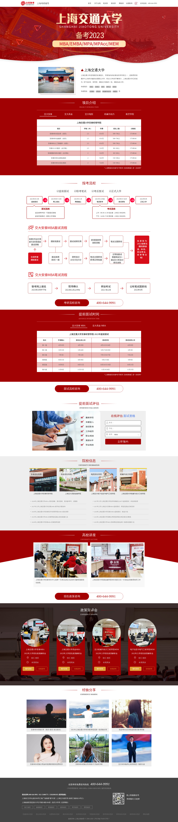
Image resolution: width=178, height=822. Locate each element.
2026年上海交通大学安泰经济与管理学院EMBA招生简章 (50, 512)
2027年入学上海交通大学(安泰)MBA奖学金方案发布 (49, 506)
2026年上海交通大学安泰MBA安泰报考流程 (46, 522)
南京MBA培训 (68, 814)
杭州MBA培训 (81, 814)
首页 (89, 3)
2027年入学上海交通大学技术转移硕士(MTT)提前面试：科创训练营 (116, 501)
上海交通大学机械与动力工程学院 (133, 494)
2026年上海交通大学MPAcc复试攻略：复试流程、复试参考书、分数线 (54, 501)
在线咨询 (41, 669)
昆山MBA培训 (41, 814)
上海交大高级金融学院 (73, 494)
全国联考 (129, 3)
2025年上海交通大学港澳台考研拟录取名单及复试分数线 (112, 517)
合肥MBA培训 (54, 814)
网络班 (121, 3)
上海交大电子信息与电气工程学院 (103, 494)
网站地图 (146, 814)
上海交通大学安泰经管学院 (43, 494)
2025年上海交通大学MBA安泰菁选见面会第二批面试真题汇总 (114, 522)
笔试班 (105, 3)
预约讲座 (28, 669)
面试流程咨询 (72, 388)
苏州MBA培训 (108, 814)
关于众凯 (97, 3)
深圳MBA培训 (135, 814)
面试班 (113, 3)
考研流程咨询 (72, 302)
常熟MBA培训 (95, 814)
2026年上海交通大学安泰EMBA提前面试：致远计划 (111, 512)
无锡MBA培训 (28, 814)
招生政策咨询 (72, 596)
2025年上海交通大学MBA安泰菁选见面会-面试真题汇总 (50, 517)
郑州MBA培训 (121, 814)
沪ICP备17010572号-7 (101, 819)
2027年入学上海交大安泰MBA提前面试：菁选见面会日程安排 (114, 506)
